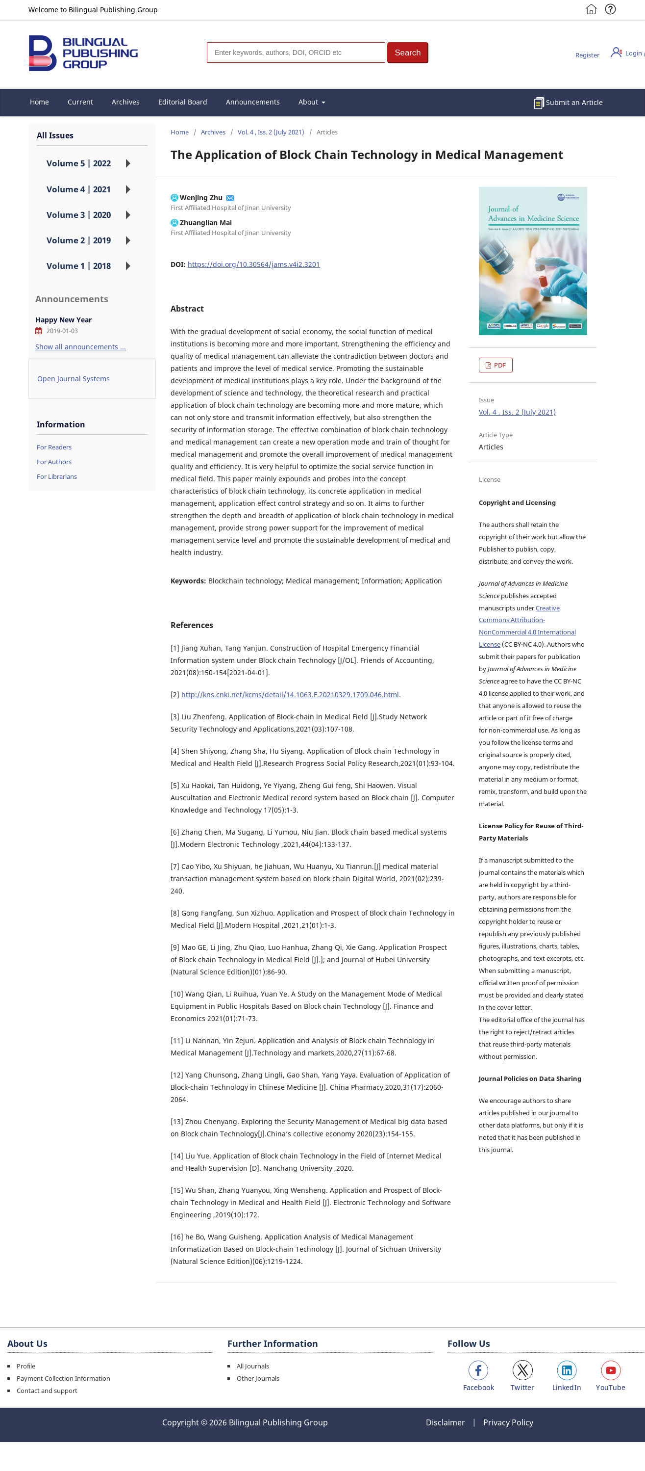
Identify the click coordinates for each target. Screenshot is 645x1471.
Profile (26, 1366)
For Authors (54, 461)
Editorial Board (182, 101)
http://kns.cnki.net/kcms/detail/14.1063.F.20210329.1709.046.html (290, 694)
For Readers (54, 447)
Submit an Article (574, 102)
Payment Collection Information (63, 1378)
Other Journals (258, 1378)
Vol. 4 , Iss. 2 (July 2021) (271, 132)
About (309, 101)
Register (587, 55)
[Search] (296, 52)
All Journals (253, 1366)
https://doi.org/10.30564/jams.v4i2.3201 (254, 264)
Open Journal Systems (73, 378)
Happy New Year (63, 319)
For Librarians (57, 476)
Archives (126, 101)
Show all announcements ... (80, 346)
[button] (407, 52)
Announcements (253, 101)
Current (80, 101)
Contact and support (47, 1390)
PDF (499, 365)
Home (39, 101)
